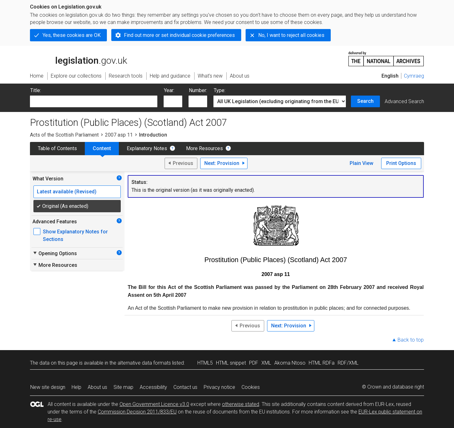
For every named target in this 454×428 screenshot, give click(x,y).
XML (266, 363)
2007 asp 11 (119, 135)
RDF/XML (348, 363)
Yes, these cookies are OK (72, 35)
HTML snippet (231, 363)
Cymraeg (414, 76)
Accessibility (153, 387)
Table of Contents (57, 148)
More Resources (204, 148)
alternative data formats (144, 363)
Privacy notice (219, 387)
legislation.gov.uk (78, 58)
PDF (253, 363)
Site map (123, 387)
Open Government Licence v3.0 (154, 404)
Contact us (185, 387)
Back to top (411, 340)
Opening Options (54, 253)
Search (365, 101)
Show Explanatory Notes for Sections (75, 235)
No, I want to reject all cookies (291, 35)
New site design (47, 387)
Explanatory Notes (147, 148)
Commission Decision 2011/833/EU (137, 412)
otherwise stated (240, 404)
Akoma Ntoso (290, 363)
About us (97, 387)
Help (76, 387)
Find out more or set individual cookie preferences (179, 35)
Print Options (401, 163)
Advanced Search (404, 101)
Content (102, 148)
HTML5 (205, 363)
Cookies (251, 387)
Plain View (361, 163)
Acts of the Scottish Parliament (64, 135)
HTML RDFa (322, 363)
